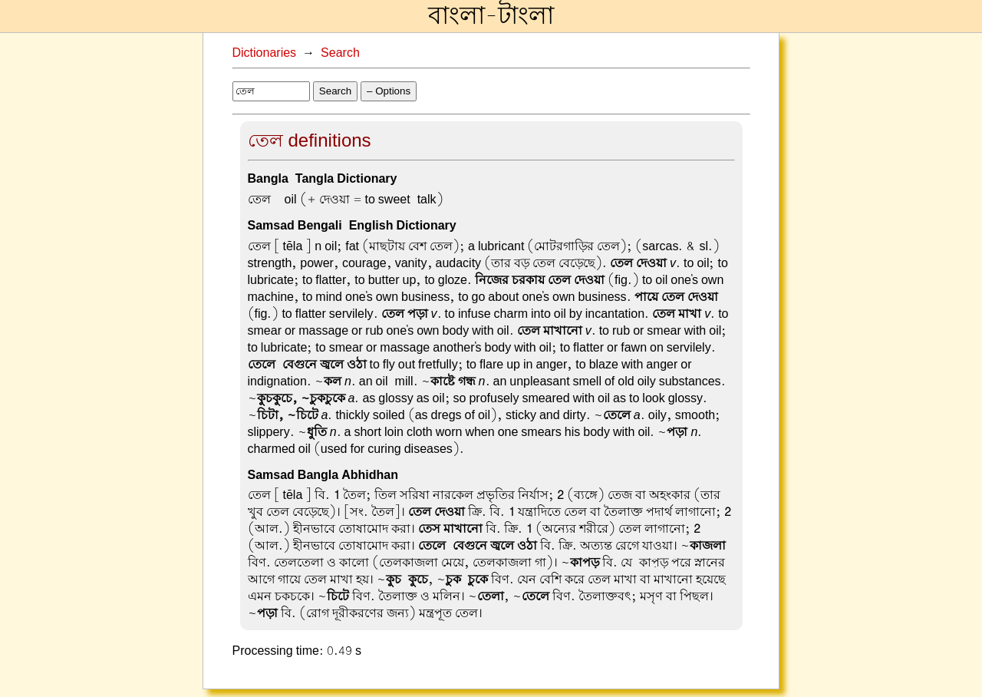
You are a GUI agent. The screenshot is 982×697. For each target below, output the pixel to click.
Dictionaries (264, 53)
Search (340, 53)
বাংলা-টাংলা (491, 16)
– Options (388, 91)
